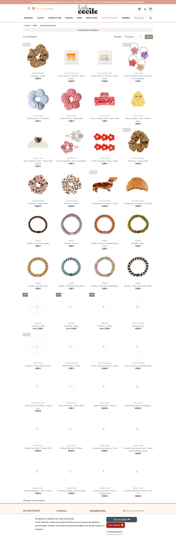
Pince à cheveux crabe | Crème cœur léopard (38, 161)
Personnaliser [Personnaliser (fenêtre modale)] (115, 531)
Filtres (148, 37)
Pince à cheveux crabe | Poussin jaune (138, 118)
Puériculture (54, 18)
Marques (28, 18)
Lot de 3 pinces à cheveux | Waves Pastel (104, 76)
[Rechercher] (140, 18)
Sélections (91, 18)
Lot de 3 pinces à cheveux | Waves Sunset (71, 76)
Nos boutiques (31, 510)
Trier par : (118, 37)
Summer (126, 18)
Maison (69, 18)
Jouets (40, 18)
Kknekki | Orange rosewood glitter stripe (104, 243)
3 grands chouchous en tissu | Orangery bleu (105, 490)
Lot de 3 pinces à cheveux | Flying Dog (38, 405)
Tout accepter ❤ (121, 519)
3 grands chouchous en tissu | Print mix (138, 490)
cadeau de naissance (49, 2)
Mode (79, 18)
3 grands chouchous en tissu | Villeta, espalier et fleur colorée (138, 448)
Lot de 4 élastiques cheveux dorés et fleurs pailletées (138, 76)
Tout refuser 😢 (116, 525)
